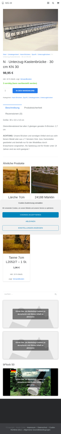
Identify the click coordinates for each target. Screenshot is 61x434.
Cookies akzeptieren (30, 215)
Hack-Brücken (25, 54)
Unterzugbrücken (44, 54)
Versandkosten (26, 79)
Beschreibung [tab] (12, 107)
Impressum (31, 427)
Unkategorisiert (13, 54)
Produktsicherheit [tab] (33, 107)
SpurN (34, 54)
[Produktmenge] (7, 90)
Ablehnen (30, 221)
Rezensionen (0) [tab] (13, 113)
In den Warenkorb (25, 91)
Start (4, 54)
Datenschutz (42, 427)
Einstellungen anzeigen (30, 228)
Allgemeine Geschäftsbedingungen (37, 430)
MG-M (8, 3)
